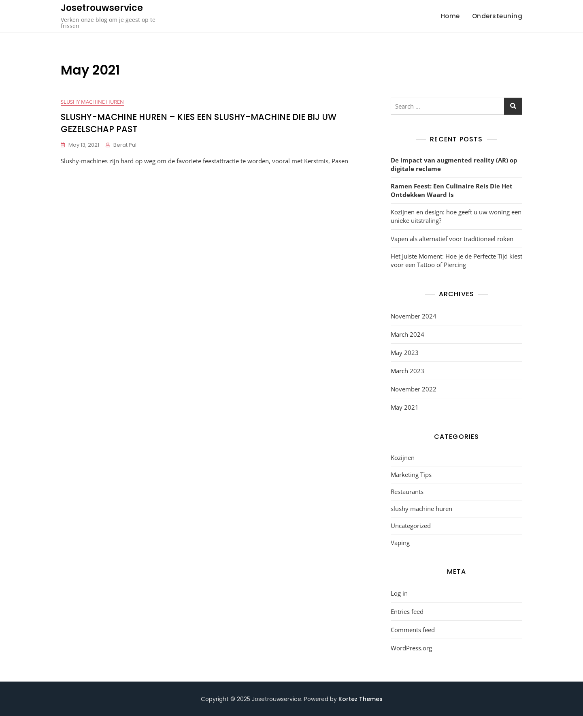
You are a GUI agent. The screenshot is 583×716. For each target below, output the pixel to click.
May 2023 (405, 352)
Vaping (400, 543)
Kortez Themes (360, 699)
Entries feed (407, 611)
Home (450, 16)
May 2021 (405, 407)
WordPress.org (411, 648)
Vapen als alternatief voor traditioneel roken (452, 239)
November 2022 (413, 389)
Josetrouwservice (102, 8)
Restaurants (407, 491)
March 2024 (407, 334)
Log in (399, 593)
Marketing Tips (411, 474)
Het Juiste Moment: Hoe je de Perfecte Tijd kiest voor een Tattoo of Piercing (456, 260)
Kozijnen (403, 457)
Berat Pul (124, 145)
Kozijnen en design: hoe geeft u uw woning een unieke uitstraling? (456, 216)
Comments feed (413, 630)
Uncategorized (411, 526)
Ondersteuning (497, 16)
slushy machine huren (92, 101)
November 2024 (413, 316)
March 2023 (407, 371)
